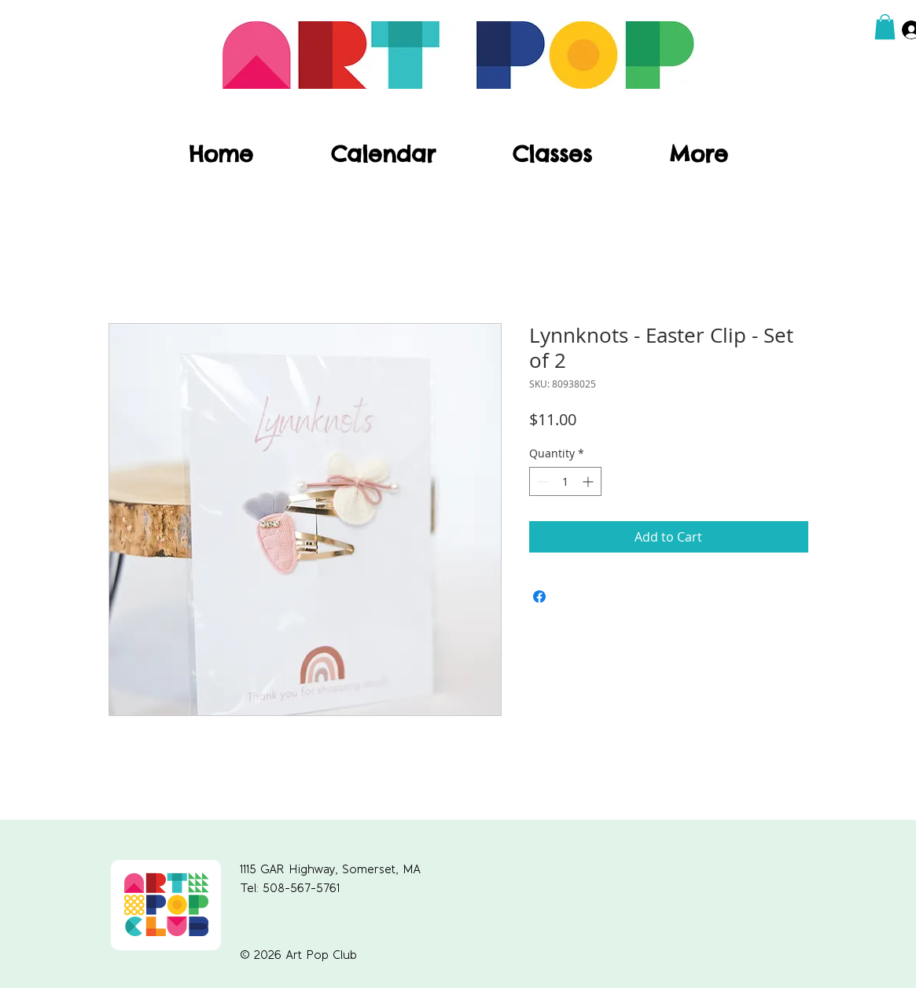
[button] (885, 26)
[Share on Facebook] (539, 596)
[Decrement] (541, 481)
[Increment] (589, 481)
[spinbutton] (565, 481)
